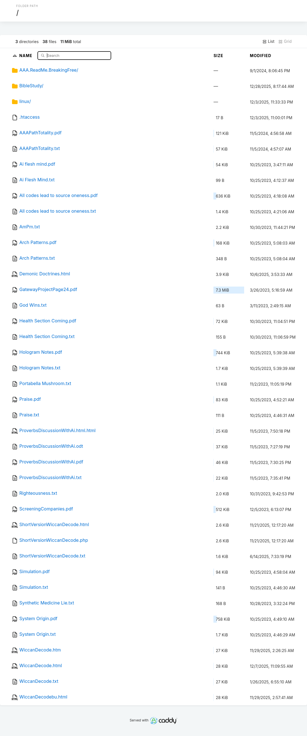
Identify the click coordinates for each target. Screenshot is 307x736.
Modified (260, 55)
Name (26, 55)
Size (218, 55)
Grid (285, 41)
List (268, 41)
